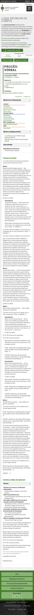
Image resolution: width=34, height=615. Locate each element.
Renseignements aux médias (12, 606)
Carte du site (26, 606)
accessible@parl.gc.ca (23, 46)
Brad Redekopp (7, 120)
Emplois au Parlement (17, 588)
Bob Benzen (6, 115)
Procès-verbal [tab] (19, 55)
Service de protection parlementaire (17, 583)
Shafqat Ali (6, 106)
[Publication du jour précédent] (3, 50)
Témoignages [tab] (29, 55)
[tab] (17, 100)
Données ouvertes (22, 602)
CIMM (5, 19)
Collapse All (27, 96)
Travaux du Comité (9, 158)
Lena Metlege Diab (10, 135)
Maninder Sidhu (9, 139)
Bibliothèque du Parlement (17, 579)
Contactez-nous (21, 609)
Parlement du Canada (8, 1)
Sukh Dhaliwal (24, 139)
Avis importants (11, 602)
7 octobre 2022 (12, 50)
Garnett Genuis (7, 117)
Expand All (19, 96)
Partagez (28, 4)
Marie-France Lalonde (9, 109)
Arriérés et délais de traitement (14, 480)
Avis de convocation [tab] (8, 55)
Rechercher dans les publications (10, 40)
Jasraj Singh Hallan (8, 118)
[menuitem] (27, 1)
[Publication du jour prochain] (21, 50)
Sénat (17, 574)
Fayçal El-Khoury (8, 108)
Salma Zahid (8, 93)
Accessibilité (11, 609)
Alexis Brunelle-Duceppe (10, 124)
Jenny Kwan (6, 128)
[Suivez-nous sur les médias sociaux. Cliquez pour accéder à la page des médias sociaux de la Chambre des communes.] (17, 595)
